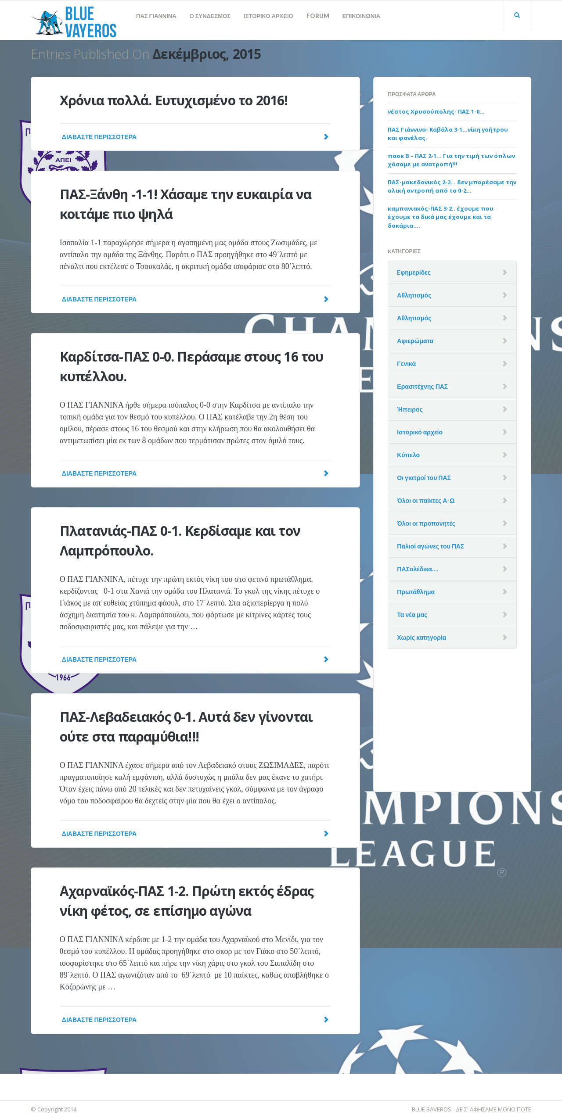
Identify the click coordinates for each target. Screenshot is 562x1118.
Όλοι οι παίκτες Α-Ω (425, 500)
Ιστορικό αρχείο (420, 432)
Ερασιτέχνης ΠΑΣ (422, 386)
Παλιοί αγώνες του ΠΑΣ (430, 546)
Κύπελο (408, 455)
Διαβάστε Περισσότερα (195, 137)
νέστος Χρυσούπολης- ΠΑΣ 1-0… (436, 111)
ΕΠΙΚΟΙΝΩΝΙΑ (361, 15)
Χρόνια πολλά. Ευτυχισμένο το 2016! (174, 100)
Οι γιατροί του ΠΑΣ (424, 477)
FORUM (317, 15)
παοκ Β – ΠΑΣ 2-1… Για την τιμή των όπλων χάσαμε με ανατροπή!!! (451, 160)
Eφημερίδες (414, 272)
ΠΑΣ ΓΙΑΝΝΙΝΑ (156, 15)
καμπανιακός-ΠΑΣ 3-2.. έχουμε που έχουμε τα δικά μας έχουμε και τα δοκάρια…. (441, 216)
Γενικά (406, 363)
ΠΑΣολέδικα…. (417, 569)
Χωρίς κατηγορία (421, 637)
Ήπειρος (409, 409)
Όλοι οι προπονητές (426, 523)
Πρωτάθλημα (416, 591)
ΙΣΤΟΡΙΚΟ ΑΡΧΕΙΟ (268, 15)
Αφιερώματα (415, 340)
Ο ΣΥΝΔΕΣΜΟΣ (210, 15)
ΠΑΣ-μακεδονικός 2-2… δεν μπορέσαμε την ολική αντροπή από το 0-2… (452, 186)
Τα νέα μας (412, 614)
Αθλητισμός (414, 295)
